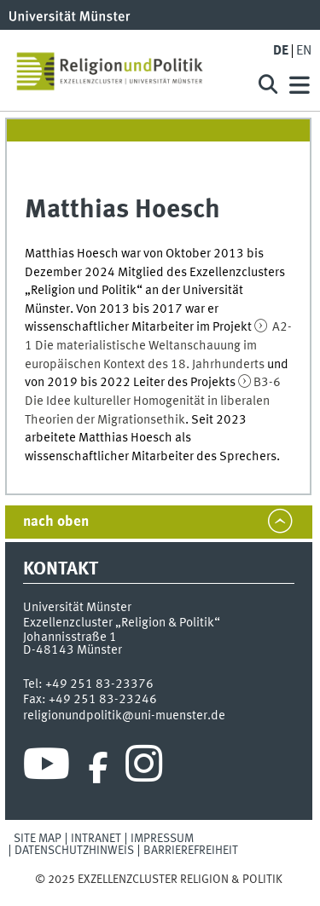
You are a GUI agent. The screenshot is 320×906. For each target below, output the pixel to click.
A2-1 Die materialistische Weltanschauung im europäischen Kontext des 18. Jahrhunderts (158, 345)
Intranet (96, 839)
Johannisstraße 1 (70, 637)
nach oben (56, 522)
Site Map (37, 839)
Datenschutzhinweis (74, 851)
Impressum (162, 839)
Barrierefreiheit (190, 851)
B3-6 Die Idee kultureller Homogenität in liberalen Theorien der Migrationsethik (153, 401)
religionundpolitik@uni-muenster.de (124, 716)
